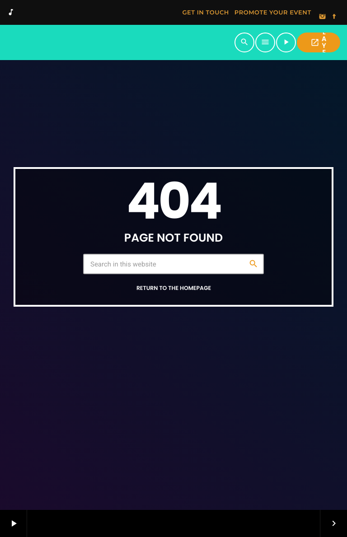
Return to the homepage (173, 288)
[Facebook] (334, 17)
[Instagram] (322, 17)
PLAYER (318, 42)
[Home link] (120, 42)
